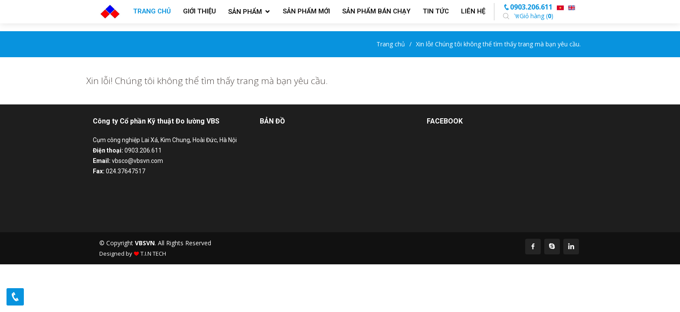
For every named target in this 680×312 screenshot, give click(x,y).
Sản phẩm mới (306, 11)
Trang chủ (152, 11)
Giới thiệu (199, 11)
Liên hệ (473, 11)
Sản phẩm (245, 12)
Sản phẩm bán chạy (376, 11)
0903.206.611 (527, 6)
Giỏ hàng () (533, 16)
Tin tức (436, 11)
